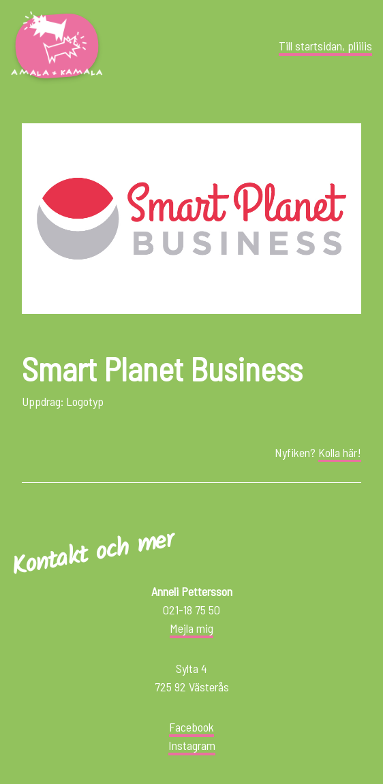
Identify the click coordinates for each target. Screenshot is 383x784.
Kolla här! (339, 452)
